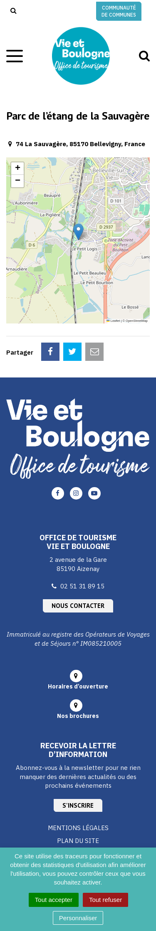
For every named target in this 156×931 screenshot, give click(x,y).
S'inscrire (78, 805)
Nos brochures (78, 716)
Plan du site (78, 841)
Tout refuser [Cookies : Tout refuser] (105, 899)
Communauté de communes (119, 11)
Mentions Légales (78, 828)
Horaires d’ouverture (78, 686)
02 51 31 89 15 (82, 586)
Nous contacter (78, 606)
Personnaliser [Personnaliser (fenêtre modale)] (78, 917)
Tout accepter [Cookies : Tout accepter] (53, 899)
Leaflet (113, 321)
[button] (78, 231)
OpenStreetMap (137, 321)
